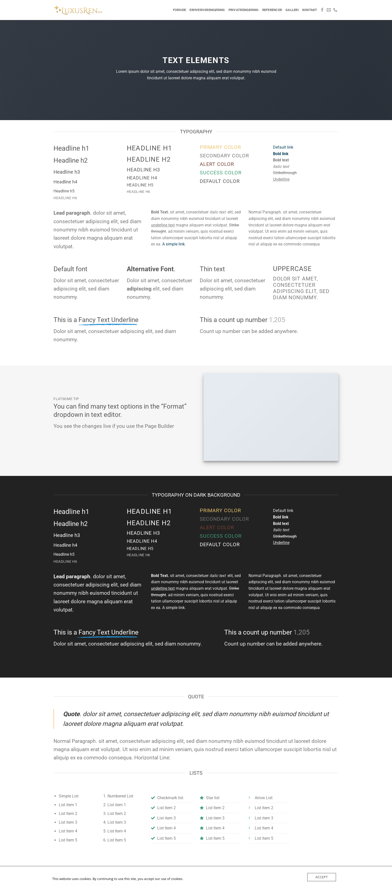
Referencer (272, 10)
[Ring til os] (335, 10)
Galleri (292, 10)
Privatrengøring (243, 10)
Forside (179, 10)
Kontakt (309, 10)
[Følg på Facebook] (322, 10)
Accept (322, 877)
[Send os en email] (329, 10)
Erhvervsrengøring (207, 10)
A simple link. (174, 244)
